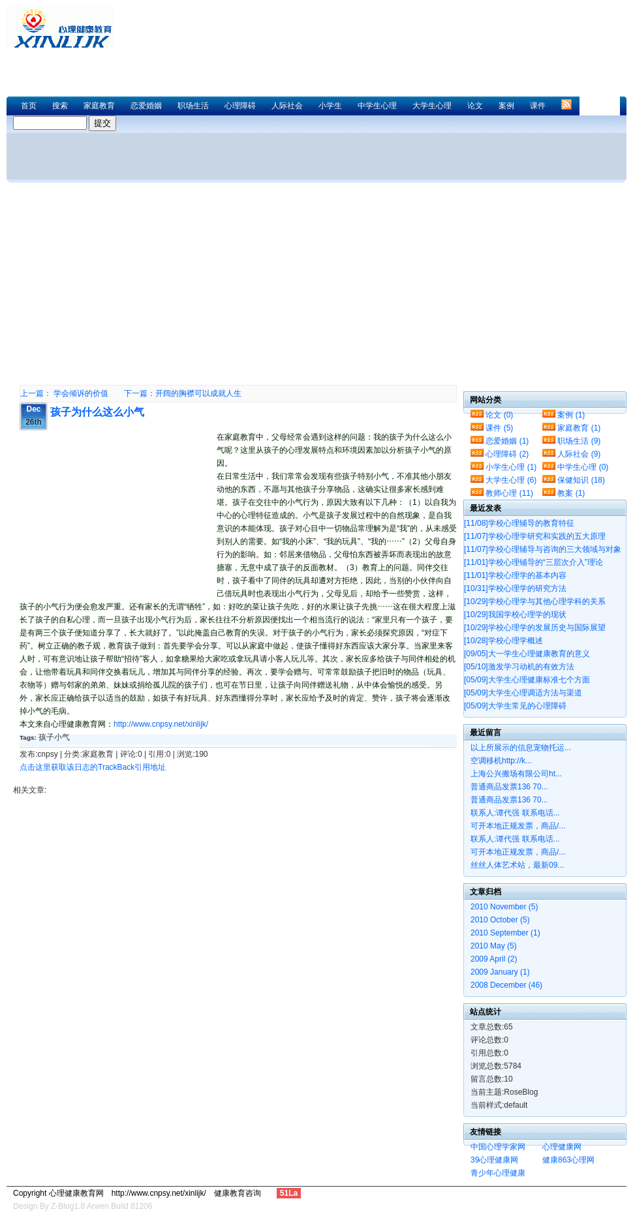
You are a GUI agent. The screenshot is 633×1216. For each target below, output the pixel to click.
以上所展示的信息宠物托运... (521, 747)
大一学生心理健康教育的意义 (527, 653)
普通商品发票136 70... (509, 786)
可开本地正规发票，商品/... (518, 825)
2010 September (505, 932)
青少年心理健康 (498, 1173)
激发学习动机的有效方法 (519, 666)
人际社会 (287, 105)
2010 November (504, 906)
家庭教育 (99, 105)
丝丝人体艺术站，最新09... (517, 865)
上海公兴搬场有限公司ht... (516, 773)
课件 (538, 105)
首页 (29, 105)
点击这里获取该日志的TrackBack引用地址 (93, 767)
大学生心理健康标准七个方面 (527, 679)
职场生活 (193, 105)
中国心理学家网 (498, 1146)
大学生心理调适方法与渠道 (523, 692)
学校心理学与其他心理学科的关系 (535, 601)
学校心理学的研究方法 (515, 588)
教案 (571, 493)
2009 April (494, 959)
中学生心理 (377, 105)
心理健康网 (561, 1146)
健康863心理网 (568, 1159)
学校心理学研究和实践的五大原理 (535, 536)
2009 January (500, 972)
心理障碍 (240, 105)
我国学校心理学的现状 (515, 614)
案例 (506, 105)
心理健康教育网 (65, 27)
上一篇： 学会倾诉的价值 (64, 393)
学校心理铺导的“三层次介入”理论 (533, 562)
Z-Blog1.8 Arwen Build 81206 (101, 1206)
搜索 (60, 105)
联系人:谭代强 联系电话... (515, 812)
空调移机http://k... (501, 760)
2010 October (500, 919)
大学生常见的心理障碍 (515, 705)
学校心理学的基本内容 (515, 575)
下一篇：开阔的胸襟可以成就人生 (182, 393)
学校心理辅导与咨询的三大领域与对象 (542, 549)
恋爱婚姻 (146, 105)
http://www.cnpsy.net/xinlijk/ (161, 724)
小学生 (330, 105)
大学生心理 (432, 105)
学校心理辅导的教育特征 (519, 523)
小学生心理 (511, 467)
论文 (475, 105)
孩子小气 (54, 737)
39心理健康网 (494, 1159)
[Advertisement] (266, 56)
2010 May (494, 945)
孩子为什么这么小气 (97, 412)
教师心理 (509, 493)
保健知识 (581, 480)
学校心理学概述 (503, 640)
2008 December (506, 985)
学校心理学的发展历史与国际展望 (535, 627)
